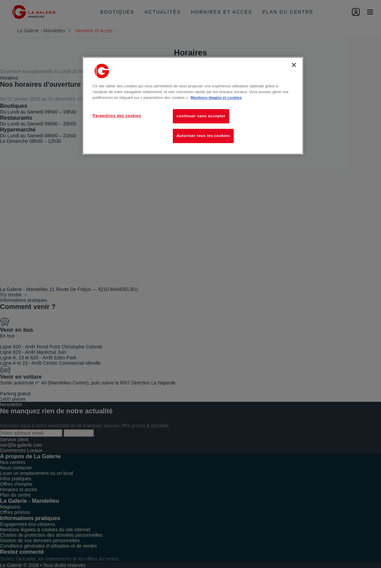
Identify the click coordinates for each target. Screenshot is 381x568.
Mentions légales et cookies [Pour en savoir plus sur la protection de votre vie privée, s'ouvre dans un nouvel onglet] (216, 98)
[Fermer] (293, 64)
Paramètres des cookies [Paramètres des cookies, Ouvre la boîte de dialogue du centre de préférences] (117, 116)
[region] (192, 106)
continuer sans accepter (201, 116)
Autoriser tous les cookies (203, 136)
